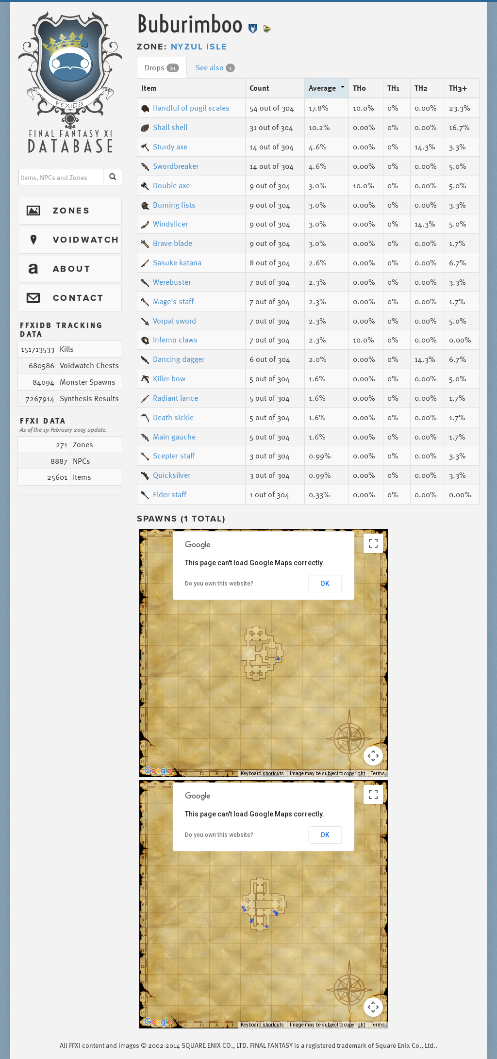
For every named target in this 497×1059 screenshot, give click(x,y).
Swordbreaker (170, 166)
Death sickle (167, 417)
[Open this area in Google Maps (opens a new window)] (158, 771)
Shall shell (164, 127)
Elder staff (163, 494)
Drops (162, 67)
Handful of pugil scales (185, 108)
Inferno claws (169, 339)
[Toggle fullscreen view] (373, 543)
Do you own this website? (219, 583)
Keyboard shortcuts (262, 773)
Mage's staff (167, 301)
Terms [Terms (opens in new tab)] (378, 773)
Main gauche (168, 436)
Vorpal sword (168, 320)
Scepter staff (168, 455)
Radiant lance (169, 398)
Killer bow (163, 378)
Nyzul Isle (199, 46)
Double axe (165, 185)
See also (215, 67)
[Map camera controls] (373, 756)
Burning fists (168, 205)
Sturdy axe (164, 146)
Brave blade (166, 243)
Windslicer (164, 223)
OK (325, 583)
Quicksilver (165, 475)
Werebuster (166, 282)
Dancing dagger (172, 359)
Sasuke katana (171, 262)
